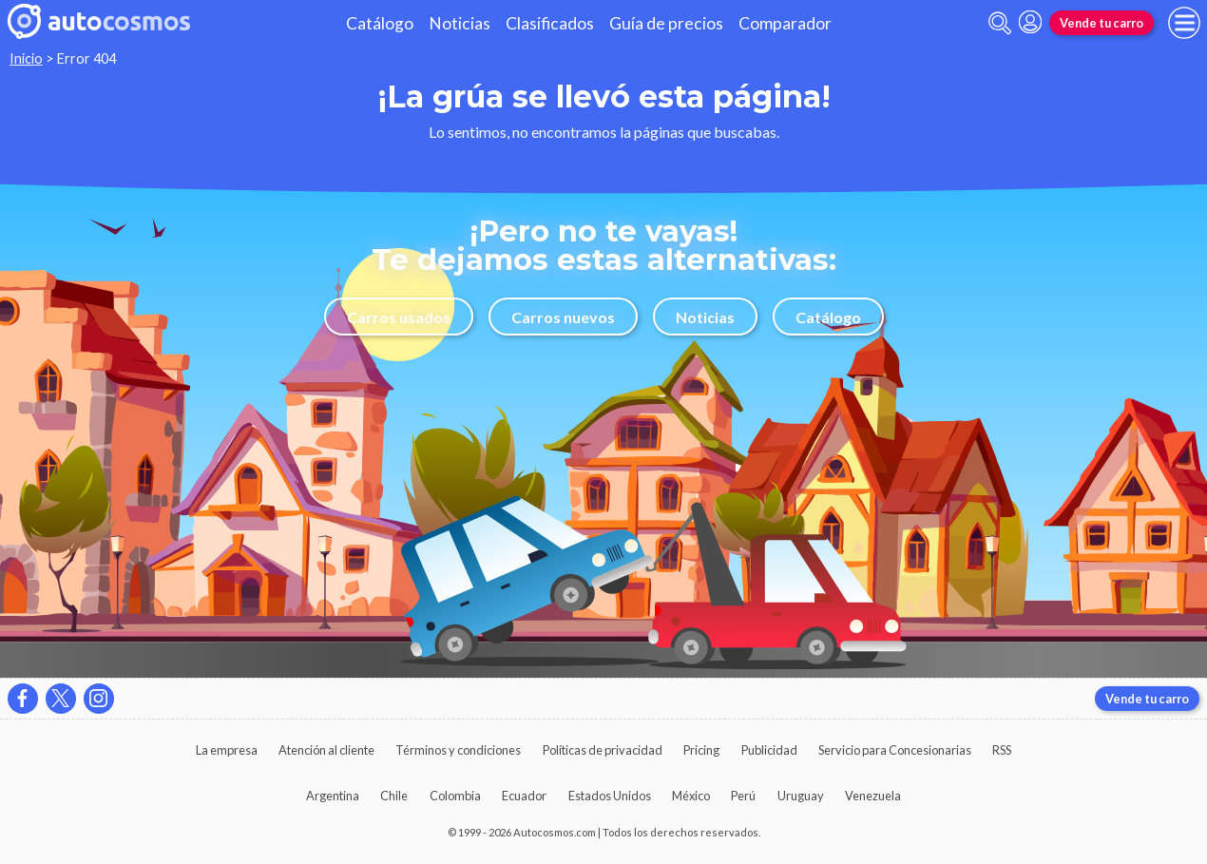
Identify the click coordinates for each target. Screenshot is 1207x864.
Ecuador (524, 795)
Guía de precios (666, 23)
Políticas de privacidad (602, 750)
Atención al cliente (326, 750)
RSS (1001, 750)
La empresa (227, 750)
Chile (394, 795)
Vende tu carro (1101, 22)
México (691, 795)
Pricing (701, 750)
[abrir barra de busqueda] (999, 23)
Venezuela (873, 795)
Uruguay (800, 795)
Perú (743, 795)
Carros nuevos (563, 317)
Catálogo (379, 23)
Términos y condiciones (458, 750)
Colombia (455, 795)
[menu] (1184, 23)
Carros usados (398, 317)
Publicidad (769, 750)
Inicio (26, 58)
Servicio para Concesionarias (894, 750)
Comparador (785, 23)
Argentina (332, 795)
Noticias (459, 23)
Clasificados (550, 23)
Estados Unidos (609, 795)
